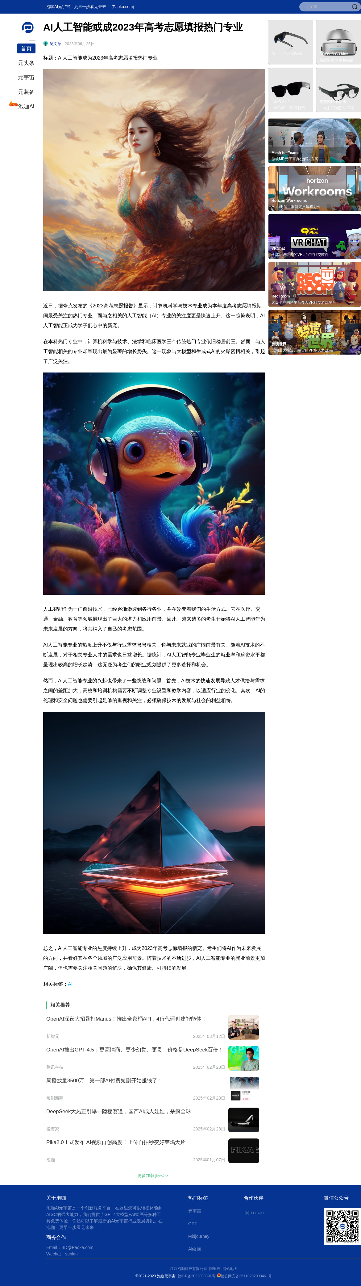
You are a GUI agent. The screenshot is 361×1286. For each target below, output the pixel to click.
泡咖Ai (25, 106)
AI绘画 (194, 1248)
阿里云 (215, 1269)
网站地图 (229, 1269)
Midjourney (198, 1236)
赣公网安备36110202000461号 (246, 1276)
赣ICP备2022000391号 (197, 1276)
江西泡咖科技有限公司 (189, 1269)
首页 (26, 48)
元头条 (26, 63)
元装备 (26, 92)
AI (70, 984)
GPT (192, 1223)
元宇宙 (26, 77)
